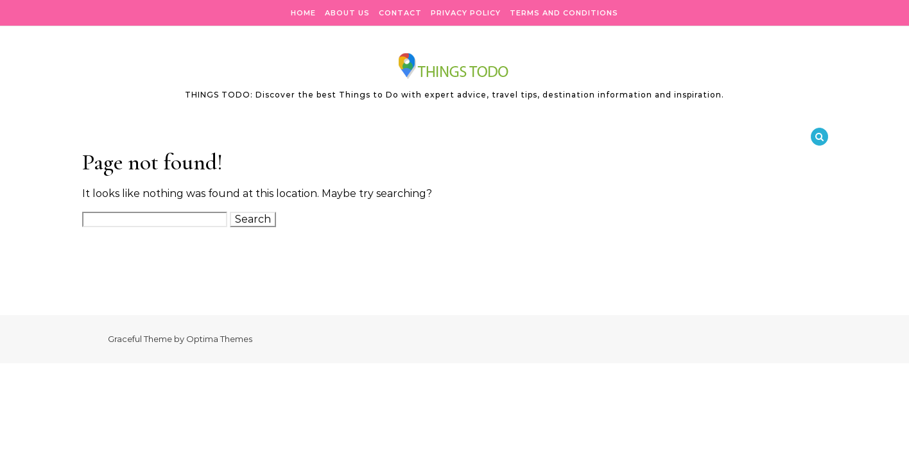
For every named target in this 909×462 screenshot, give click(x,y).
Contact (400, 12)
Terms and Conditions (564, 12)
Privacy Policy (466, 12)
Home (303, 12)
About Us (347, 12)
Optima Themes (219, 339)
